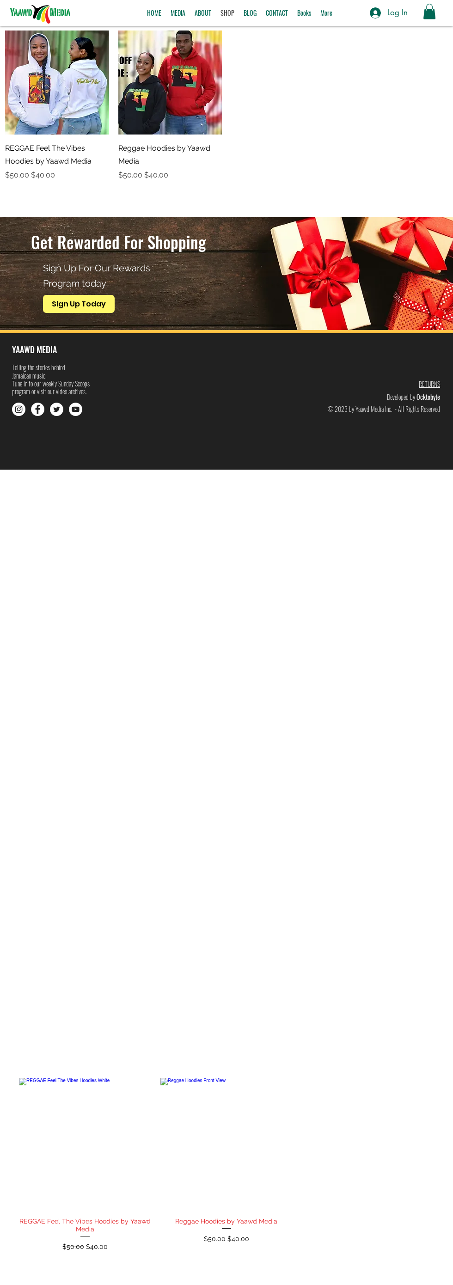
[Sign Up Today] (79, 304)
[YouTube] (75, 409)
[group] (226, 1177)
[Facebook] (37, 409)
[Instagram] (18, 409)
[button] (178, 13)
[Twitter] (56, 409)
